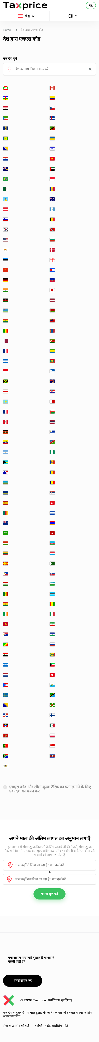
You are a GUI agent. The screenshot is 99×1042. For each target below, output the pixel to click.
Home (7, 30)
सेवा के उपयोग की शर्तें (16, 1025)
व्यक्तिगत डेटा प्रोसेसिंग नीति (51, 1025)
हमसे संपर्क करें (23, 980)
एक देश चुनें (10, 58)
